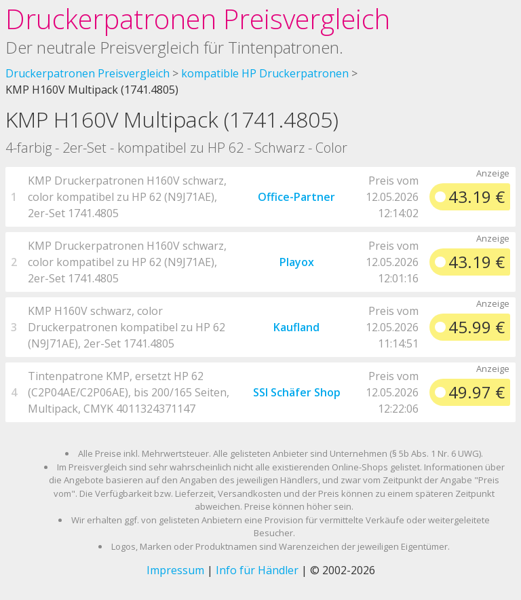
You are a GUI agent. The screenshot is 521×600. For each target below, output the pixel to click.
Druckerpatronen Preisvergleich (197, 18)
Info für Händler (257, 570)
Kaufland (296, 327)
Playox (296, 262)
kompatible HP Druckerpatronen (265, 73)
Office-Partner (296, 196)
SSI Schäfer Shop (297, 392)
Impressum (175, 570)
